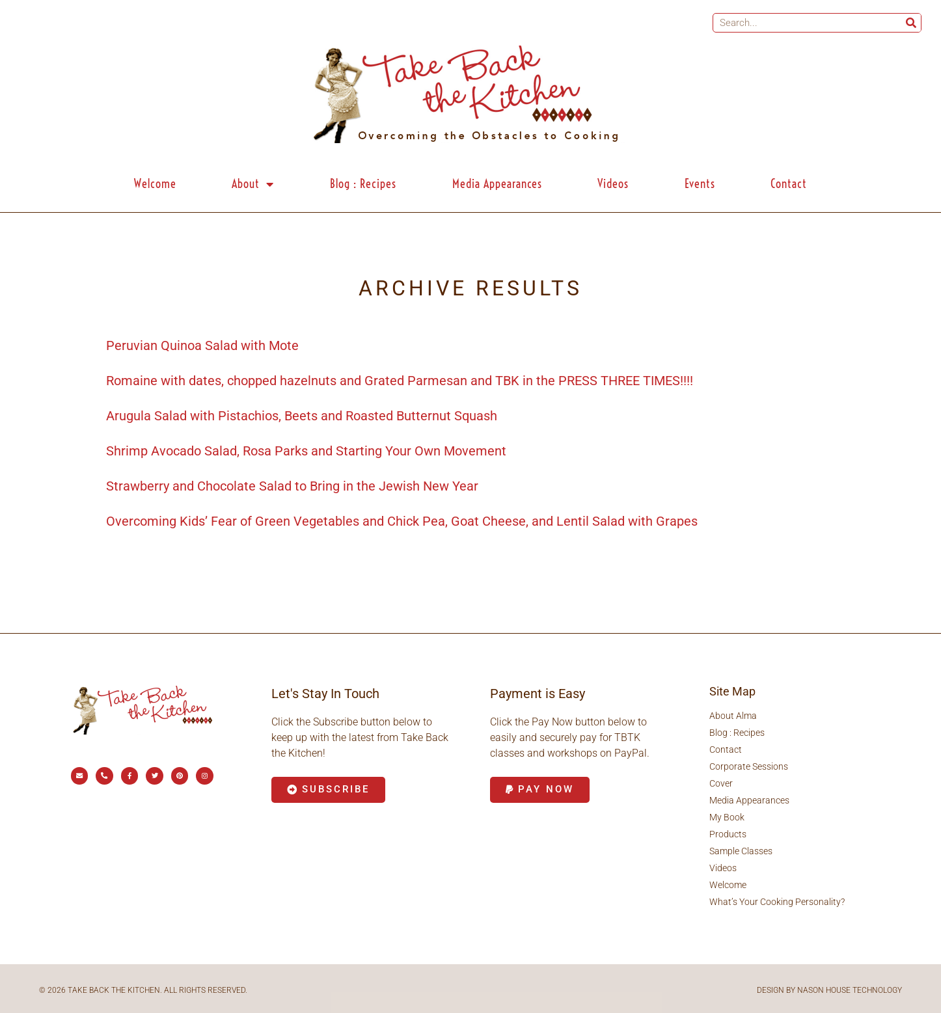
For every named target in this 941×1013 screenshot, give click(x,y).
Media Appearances (497, 183)
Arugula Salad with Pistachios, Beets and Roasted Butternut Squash (301, 416)
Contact (789, 183)
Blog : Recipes (363, 183)
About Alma (733, 715)
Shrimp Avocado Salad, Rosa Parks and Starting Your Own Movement (306, 451)
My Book (726, 817)
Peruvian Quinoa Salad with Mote (202, 345)
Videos (613, 183)
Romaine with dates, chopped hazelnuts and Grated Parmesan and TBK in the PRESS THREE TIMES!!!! (399, 380)
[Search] (911, 23)
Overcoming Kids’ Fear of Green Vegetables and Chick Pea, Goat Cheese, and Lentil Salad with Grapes (402, 521)
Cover (721, 783)
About (253, 184)
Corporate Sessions (748, 766)
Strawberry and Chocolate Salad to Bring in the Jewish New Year (292, 486)
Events (700, 183)
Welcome (155, 183)
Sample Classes (740, 851)
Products (727, 834)
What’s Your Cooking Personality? (777, 902)
